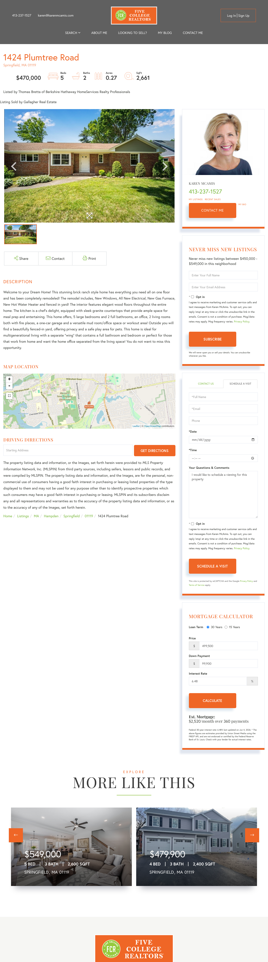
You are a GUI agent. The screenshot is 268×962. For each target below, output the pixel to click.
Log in (231, 15)
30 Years (214, 627)
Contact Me (212, 210)
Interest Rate (198, 673)
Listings (23, 516)
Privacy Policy (241, 321)
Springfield (71, 516)
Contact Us (206, 383)
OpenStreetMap (152, 426)
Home (7, 516)
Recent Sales (213, 199)
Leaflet (136, 426)
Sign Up (243, 15)
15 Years (232, 627)
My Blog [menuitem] (165, 33)
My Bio (242, 204)
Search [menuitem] (71, 33)
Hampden (51, 516)
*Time (193, 450)
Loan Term (196, 627)
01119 (89, 516)
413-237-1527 (21, 15)
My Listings (196, 199)
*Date (193, 432)
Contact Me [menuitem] (193, 33)
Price (192, 638)
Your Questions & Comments (209, 468)
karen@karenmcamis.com (56, 15)
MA (36, 516)
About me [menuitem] (99, 33)
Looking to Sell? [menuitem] (132, 33)
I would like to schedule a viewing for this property (223, 494)
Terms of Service (197, 585)
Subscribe (212, 339)
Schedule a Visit (240, 383)
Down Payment (199, 656)
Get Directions (155, 450)
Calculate (212, 700)
